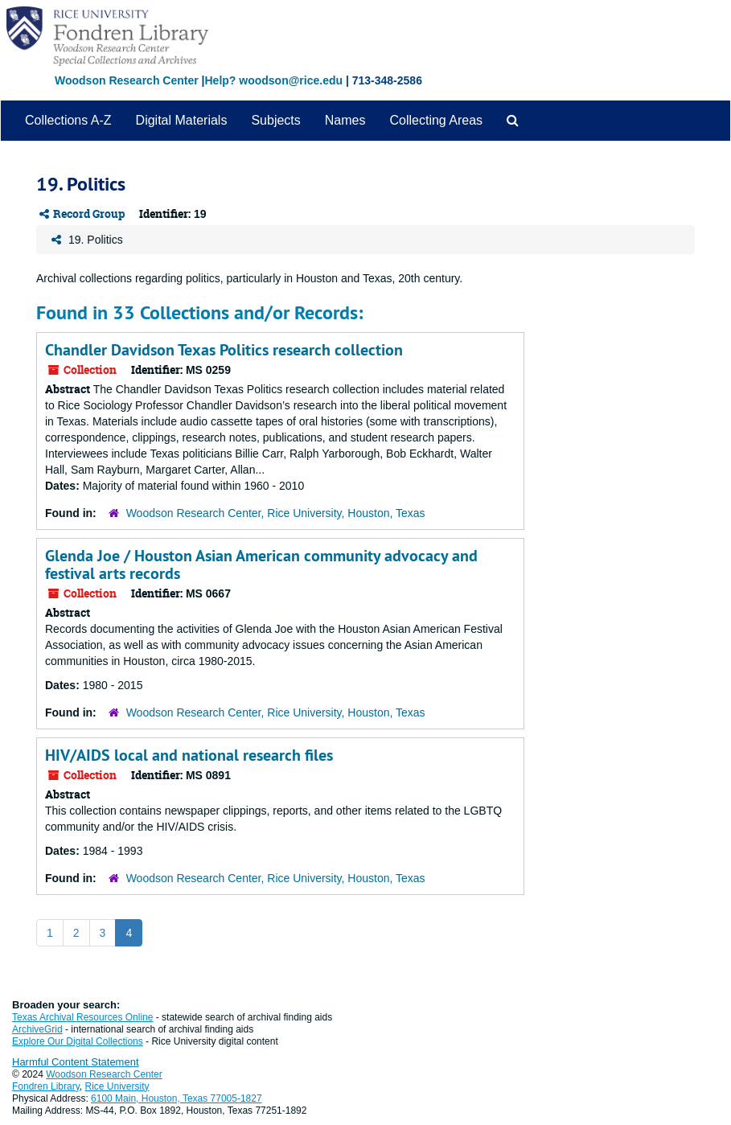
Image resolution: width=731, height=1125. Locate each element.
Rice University (117, 1086)
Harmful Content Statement (75, 1062)
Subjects (275, 120)
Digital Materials (182, 120)
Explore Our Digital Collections (77, 1041)
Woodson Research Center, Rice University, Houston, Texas (275, 513)
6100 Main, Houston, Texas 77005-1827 (176, 1098)
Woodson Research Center (127, 80)
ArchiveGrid (37, 1029)
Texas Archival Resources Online (82, 1017)
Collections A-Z (68, 120)
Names (345, 120)
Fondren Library (46, 1086)
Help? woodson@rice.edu (273, 80)
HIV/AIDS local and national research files (189, 755)
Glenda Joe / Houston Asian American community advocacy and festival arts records (261, 564)
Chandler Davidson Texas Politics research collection (224, 349)
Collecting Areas (436, 120)
